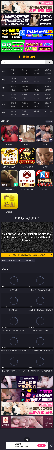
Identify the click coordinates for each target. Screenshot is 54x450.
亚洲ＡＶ (13, 78)
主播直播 (36, 82)
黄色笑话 (36, 106)
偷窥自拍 (13, 95)
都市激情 (13, 103)
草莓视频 (36, 111)
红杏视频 (13, 115)
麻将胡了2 (13, 73)
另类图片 (48, 98)
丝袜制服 (25, 82)
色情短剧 (25, 115)
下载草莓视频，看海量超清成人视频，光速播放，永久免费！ (30, 255)
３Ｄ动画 (48, 78)
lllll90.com (27, 57)
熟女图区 (36, 98)
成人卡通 (36, 86)
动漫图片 (48, 95)
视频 (3, 79)
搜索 (49, 62)
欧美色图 (36, 95)
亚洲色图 (25, 95)
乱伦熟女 (36, 90)
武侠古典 (48, 103)
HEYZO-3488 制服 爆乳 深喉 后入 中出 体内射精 (17, 260)
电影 (3, 88)
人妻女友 (36, 103)
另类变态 (48, 90)
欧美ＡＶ (36, 78)
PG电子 (13, 70)
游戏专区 (48, 70)
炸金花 (25, 73)
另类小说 (25, 106)
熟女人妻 (13, 82)
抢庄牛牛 (48, 73)
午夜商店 (25, 111)
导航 (3, 112)
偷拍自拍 (25, 86)
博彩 (3, 71)
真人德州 (25, 70)
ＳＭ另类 (48, 82)
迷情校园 (13, 106)
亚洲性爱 (13, 86)
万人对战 (36, 70)
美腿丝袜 (13, 98)
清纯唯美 (25, 98)
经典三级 (25, 90)
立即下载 (41, 445)
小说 (3, 104)
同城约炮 (13, 111)
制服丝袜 (13, 90)
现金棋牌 (36, 73)
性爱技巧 (48, 106)
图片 (3, 96)
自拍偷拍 (25, 78)
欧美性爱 (48, 86)
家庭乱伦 (25, 103)
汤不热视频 (48, 111)
